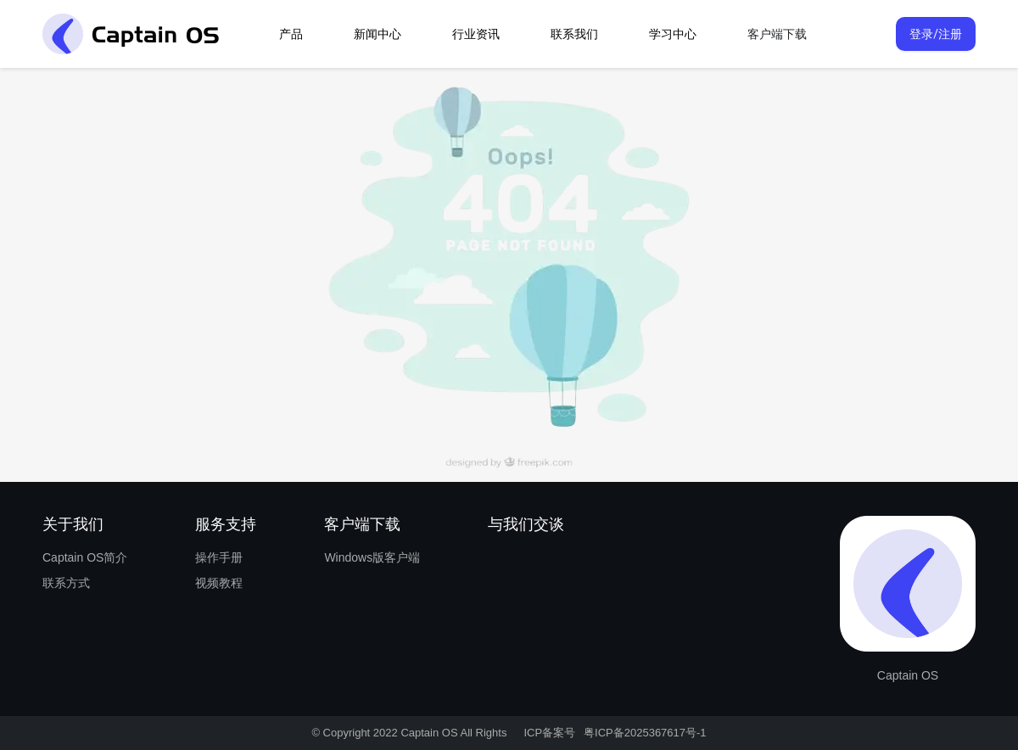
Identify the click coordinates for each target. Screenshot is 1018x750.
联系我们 (574, 34)
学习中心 (672, 34)
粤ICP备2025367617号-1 (645, 732)
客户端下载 (777, 34)
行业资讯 (476, 34)
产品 (291, 34)
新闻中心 (377, 34)
